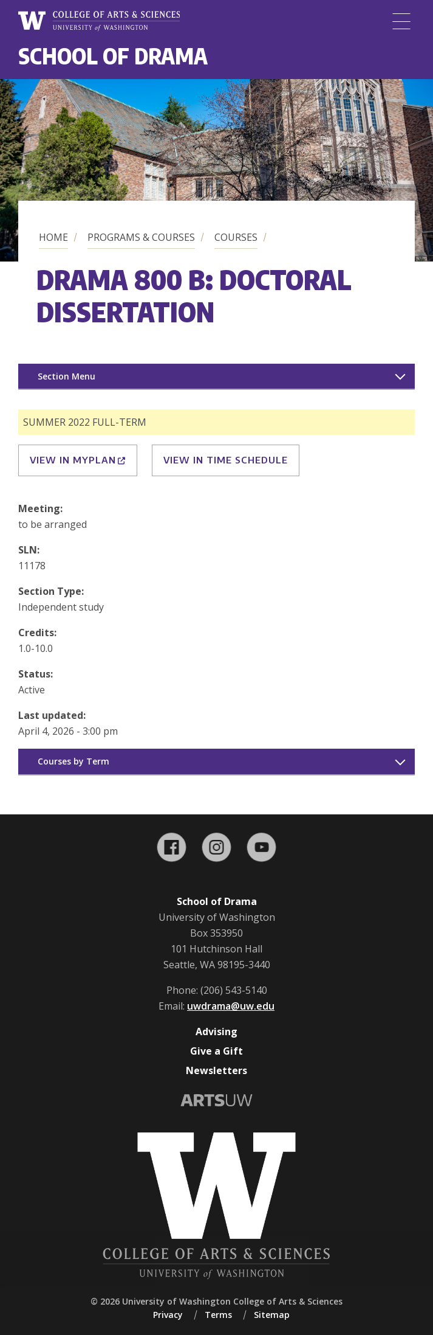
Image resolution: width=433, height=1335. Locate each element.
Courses (235, 237)
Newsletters (216, 1070)
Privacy (168, 1314)
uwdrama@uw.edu (230, 1006)
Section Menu (66, 376)
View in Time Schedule (225, 459)
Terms (218, 1314)
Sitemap (272, 1314)
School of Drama (113, 55)
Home (53, 237)
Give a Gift (216, 1051)
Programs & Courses (141, 237)
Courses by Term (73, 761)
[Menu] (401, 21)
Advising (216, 1031)
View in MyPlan (78, 459)
